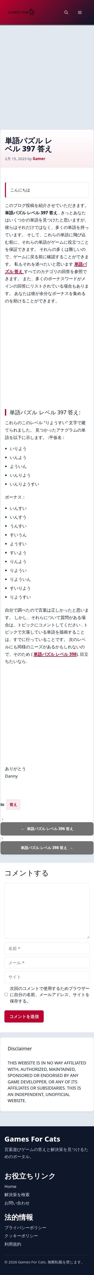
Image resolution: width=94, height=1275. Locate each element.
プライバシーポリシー (25, 1227)
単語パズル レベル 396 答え (50, 828)
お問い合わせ (17, 1203)
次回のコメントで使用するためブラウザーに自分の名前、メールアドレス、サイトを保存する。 (50, 994)
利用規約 (12, 1244)
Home (10, 1186)
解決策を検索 (17, 1194)
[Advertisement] (47, 75)
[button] (66, 12)
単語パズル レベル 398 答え (44, 847)
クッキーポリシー (21, 1236)
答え (13, 804)
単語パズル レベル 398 (55, 654)
